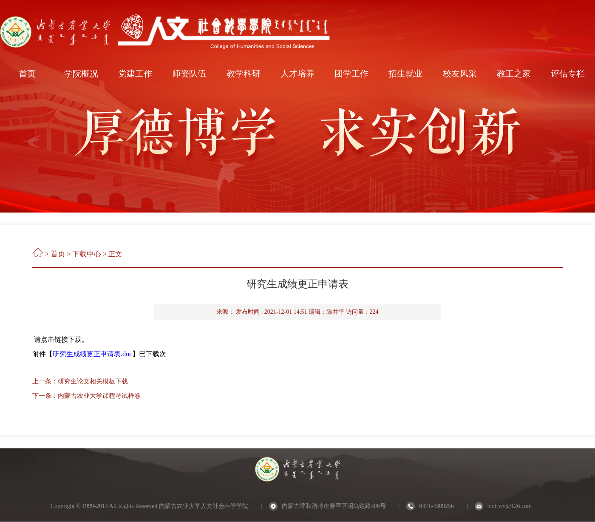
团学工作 (351, 73)
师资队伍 (189, 73)
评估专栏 (568, 73)
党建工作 (135, 73)
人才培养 (297, 73)
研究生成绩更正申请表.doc (92, 353)
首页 (27, 73)
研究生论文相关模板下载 (93, 381)
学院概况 (81, 73)
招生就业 (405, 73)
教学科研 (244, 73)
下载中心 (86, 254)
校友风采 (460, 73)
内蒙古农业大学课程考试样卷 (99, 395)
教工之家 (514, 73)
